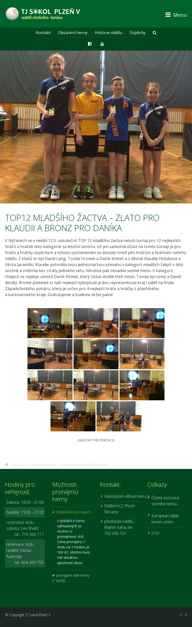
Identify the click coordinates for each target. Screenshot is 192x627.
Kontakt (43, 32)
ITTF (156, 533)
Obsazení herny (73, 32)
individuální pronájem (73, 512)
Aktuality (17, 464)
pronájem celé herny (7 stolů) (70, 578)
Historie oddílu (108, 32)
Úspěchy (138, 32)
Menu (176, 15)
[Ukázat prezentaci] (96, 440)
